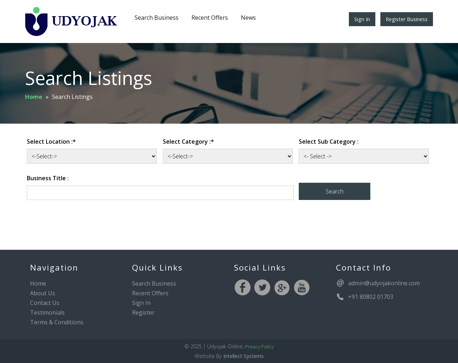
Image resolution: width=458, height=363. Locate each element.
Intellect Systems (243, 356)
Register (143, 312)
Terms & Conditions (56, 322)
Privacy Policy (259, 346)
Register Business (407, 19)
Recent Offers (209, 18)
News (248, 18)
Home (33, 97)
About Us (42, 293)
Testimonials (47, 312)
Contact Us (44, 303)
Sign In (362, 19)
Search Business (157, 18)
